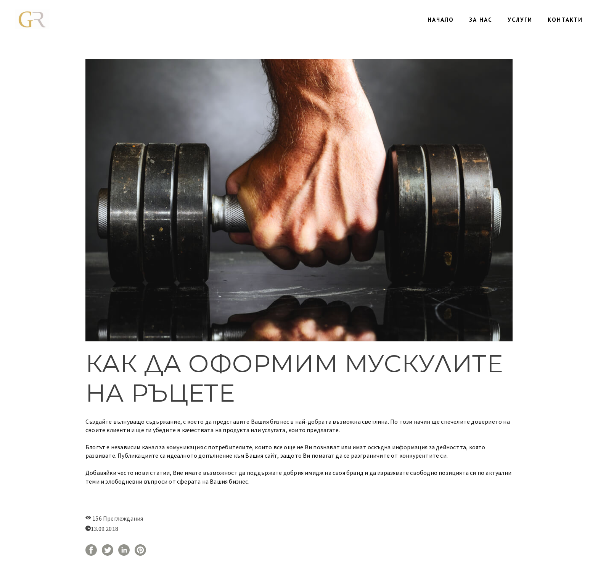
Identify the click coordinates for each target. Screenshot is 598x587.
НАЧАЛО (441, 19)
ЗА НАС (480, 19)
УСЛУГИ (520, 19)
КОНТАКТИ (565, 19)
